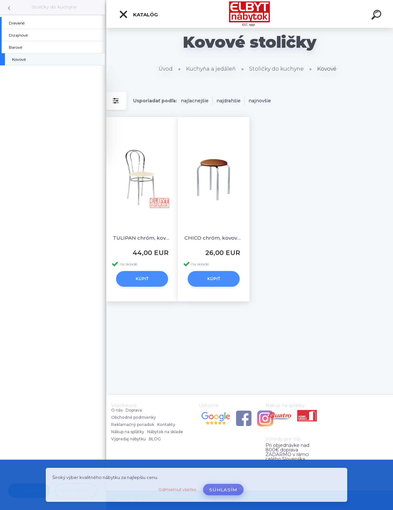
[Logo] (250, 13)
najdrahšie (228, 101)
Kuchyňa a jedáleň (211, 69)
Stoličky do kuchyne (54, 7)
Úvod (166, 69)
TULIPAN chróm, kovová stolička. (142, 238)
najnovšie (259, 101)
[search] (377, 15)
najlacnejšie (195, 101)
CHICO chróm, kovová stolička (213, 238)
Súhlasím (223, 489)
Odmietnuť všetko (177, 489)
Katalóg (138, 14)
